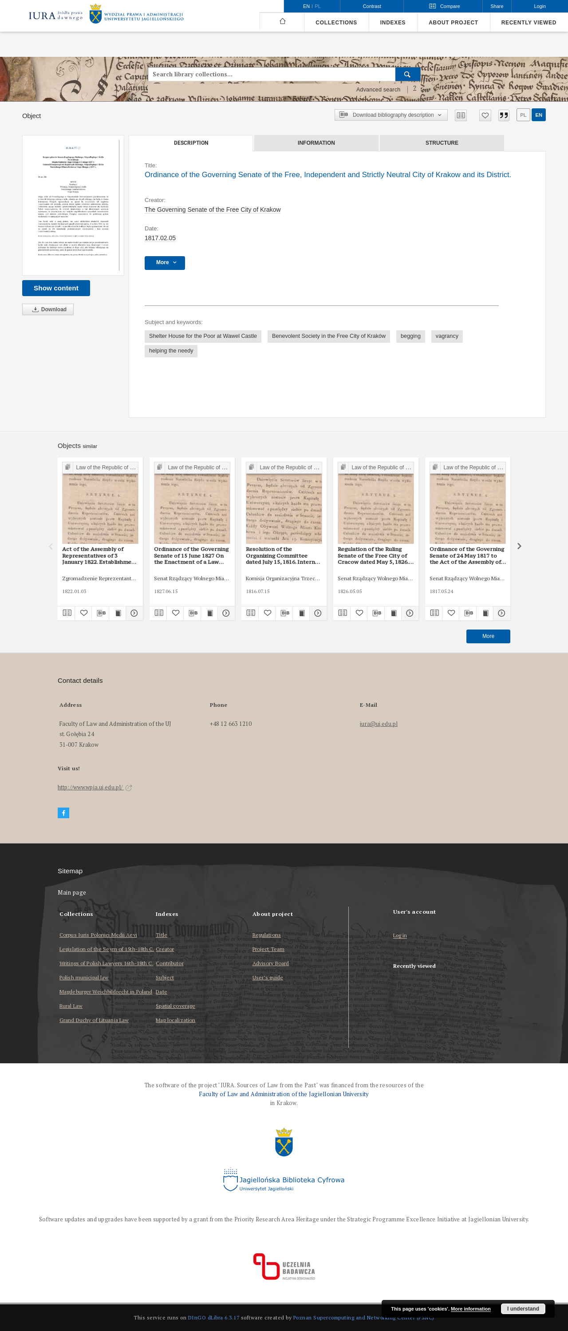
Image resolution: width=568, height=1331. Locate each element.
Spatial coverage (175, 1005)
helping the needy (171, 351)
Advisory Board (270, 963)
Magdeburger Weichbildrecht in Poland (105, 991)
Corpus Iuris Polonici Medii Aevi (98, 934)
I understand (523, 1309)
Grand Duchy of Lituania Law (94, 1020)
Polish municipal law (83, 977)
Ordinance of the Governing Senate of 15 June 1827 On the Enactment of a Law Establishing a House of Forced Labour (191, 555)
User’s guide (267, 977)
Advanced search (378, 90)
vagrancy (447, 336)
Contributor (169, 963)
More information (471, 1308)
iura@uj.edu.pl (379, 724)
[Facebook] (63, 813)
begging (411, 336)
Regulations (266, 934)
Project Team (268, 949)
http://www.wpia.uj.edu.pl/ (95, 787)
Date (161, 991)
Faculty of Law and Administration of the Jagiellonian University (283, 1094)
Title (161, 934)
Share (497, 6)
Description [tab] (191, 143)
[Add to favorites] (485, 115)
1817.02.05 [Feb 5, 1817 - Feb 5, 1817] (160, 238)
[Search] (408, 74)
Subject (165, 977)
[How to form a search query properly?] (415, 90)
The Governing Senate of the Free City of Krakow (213, 209)
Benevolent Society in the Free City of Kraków (329, 336)
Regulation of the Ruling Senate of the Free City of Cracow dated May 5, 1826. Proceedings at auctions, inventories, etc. (373, 555)
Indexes (393, 23)
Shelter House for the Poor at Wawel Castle (203, 336)
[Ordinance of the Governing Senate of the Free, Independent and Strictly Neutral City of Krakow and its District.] (73, 205)
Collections (336, 23)
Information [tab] (316, 143)
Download (48, 309)
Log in (400, 936)
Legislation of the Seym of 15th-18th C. (106, 949)
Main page (72, 892)
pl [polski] (318, 6)
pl (523, 115)
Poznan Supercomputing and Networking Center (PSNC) (363, 1317)
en (538, 115)
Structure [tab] (442, 143)
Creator (165, 949)
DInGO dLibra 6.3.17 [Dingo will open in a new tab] (214, 1317)
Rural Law (71, 1005)
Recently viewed (528, 23)
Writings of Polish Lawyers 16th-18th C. (106, 963)
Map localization (175, 1020)
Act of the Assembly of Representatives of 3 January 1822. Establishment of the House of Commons (100, 555)
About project (453, 23)
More (488, 636)
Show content (56, 288)
